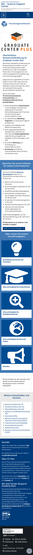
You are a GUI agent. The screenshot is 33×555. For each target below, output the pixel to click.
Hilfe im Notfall (19, 539)
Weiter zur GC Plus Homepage (13, 228)
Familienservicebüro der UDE (14, 407)
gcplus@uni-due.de (10, 455)
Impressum (8, 542)
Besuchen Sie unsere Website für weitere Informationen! (16, 164)
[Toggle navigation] (3, 15)
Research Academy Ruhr (13, 404)
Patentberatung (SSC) (12, 428)
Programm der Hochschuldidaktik (16, 423)
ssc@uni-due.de (11, 551)
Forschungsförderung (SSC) (14, 425)
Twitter (24, 478)
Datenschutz (21, 542)
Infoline (7, 539)
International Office (11, 416)
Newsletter (22, 476)
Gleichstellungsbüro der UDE (14, 409)
